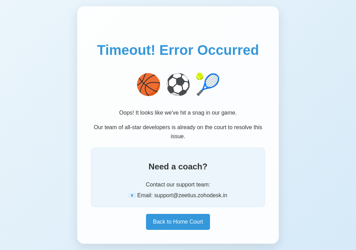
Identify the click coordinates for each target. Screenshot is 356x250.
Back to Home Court (178, 222)
